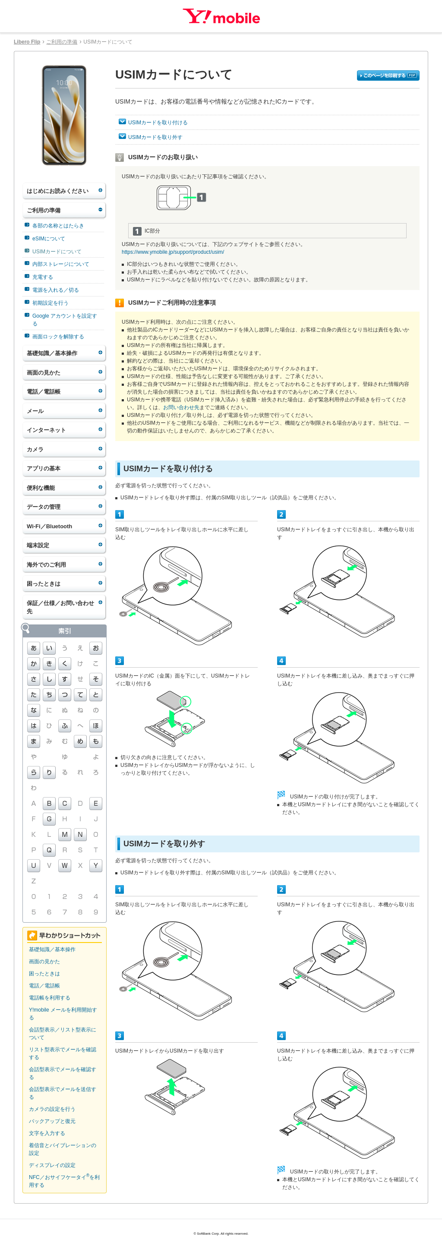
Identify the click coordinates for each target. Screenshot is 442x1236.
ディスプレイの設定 (52, 1165)
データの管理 (43, 507)
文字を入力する (47, 1133)
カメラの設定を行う (52, 1109)
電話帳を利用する (49, 998)
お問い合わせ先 (181, 407)
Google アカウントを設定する (64, 320)
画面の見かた (43, 372)
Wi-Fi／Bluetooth (49, 526)
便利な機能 (41, 488)
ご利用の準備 (61, 42)
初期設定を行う (50, 303)
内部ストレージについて (60, 264)
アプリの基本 (43, 468)
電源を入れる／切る (55, 290)
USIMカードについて (57, 252)
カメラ (35, 449)
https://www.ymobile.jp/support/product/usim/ (173, 252)
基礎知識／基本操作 (52, 353)
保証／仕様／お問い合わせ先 (60, 607)
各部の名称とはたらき (58, 226)
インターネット (46, 430)
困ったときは (43, 583)
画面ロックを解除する (58, 337)
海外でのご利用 (46, 564)
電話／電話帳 (43, 391)
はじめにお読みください (57, 191)
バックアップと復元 (52, 1121)
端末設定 (38, 545)
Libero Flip (27, 42)
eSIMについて (48, 239)
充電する (42, 277)
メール (35, 411)
